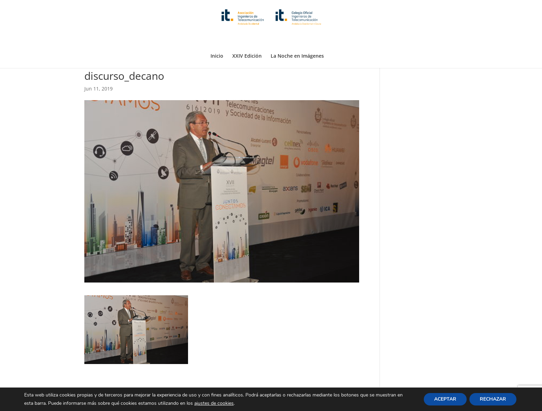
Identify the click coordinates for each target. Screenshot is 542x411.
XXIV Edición (247, 39)
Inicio (217, 39)
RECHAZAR (493, 399)
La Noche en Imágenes (297, 39)
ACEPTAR (445, 399)
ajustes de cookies (214, 403)
